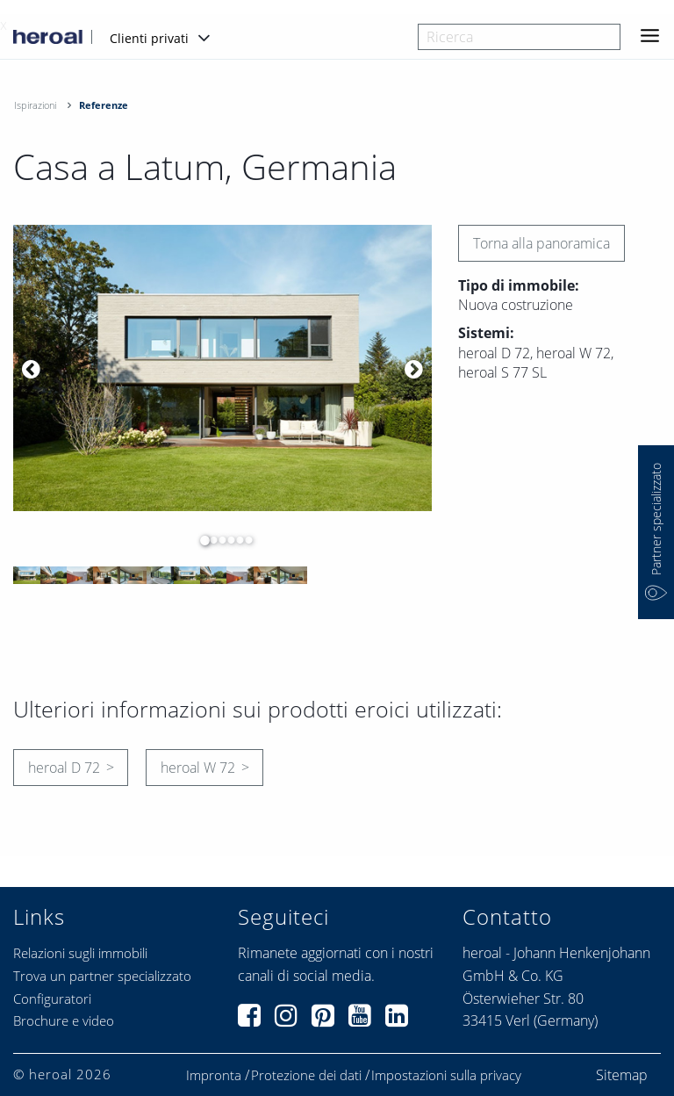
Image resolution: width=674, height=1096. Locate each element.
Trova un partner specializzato (102, 975)
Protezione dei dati (306, 1075)
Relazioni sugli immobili (80, 953)
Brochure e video (63, 1020)
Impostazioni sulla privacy (446, 1075)
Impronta (213, 1075)
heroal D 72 (64, 767)
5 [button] (235, 540)
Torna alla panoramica (541, 243)
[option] (222, 368)
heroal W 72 (198, 767)
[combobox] (519, 37)
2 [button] (208, 540)
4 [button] (226, 540)
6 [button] (244, 540)
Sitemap (622, 1075)
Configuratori (52, 998)
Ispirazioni (35, 105)
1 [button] (200, 540)
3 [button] (217, 540)
